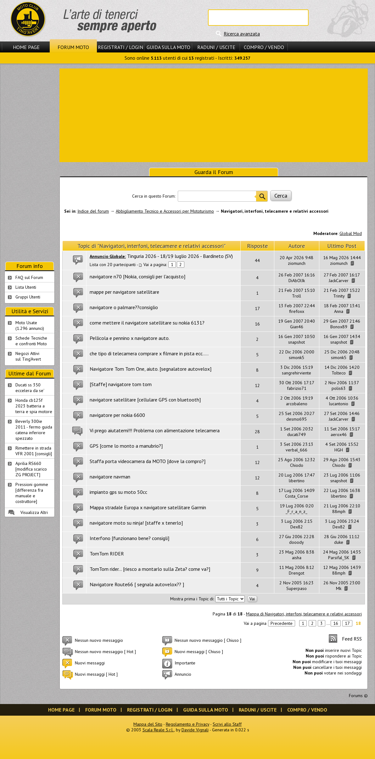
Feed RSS (352, 639)
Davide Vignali (195, 730)
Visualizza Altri (34, 512)
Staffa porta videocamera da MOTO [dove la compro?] (147, 461)
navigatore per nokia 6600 (117, 415)
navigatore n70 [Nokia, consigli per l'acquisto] (137, 276)
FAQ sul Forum (29, 277)
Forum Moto (73, 47)
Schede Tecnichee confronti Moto (31, 341)
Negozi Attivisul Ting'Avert (28, 356)
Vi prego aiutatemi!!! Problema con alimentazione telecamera (155, 430)
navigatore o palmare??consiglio (124, 307)
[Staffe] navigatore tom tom (121, 384)
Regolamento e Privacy (187, 724)
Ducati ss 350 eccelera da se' (29, 387)
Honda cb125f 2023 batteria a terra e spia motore (33, 405)
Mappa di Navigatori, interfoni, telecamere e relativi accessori (304, 614)
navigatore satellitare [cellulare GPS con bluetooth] (145, 399)
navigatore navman (110, 476)
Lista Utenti (25, 287)
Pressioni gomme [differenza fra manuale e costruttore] (31, 493)
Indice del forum (93, 211)
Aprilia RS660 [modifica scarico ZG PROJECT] (31, 469)
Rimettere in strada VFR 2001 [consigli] (33, 450)
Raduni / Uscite (216, 47)
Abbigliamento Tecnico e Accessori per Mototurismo (165, 211)
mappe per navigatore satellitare (124, 292)
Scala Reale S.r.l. (158, 730)
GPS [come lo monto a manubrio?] (126, 446)
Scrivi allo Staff (227, 724)
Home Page (26, 47)
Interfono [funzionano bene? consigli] (129, 538)
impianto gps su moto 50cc (118, 492)
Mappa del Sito (147, 724)
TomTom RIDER (107, 553)
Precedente (282, 623)
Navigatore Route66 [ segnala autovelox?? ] (137, 584)
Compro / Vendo (264, 47)
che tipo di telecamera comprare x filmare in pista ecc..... (149, 353)
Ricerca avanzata (242, 33)
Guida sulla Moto (168, 47)
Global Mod (350, 233)
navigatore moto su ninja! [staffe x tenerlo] (136, 523)
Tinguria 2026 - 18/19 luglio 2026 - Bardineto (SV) (180, 256)
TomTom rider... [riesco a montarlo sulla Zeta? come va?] (150, 569)
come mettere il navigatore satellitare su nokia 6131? (147, 322)
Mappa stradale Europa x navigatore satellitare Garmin (148, 507)
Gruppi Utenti (27, 297)
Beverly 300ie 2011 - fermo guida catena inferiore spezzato (33, 429)
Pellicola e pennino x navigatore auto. (130, 338)
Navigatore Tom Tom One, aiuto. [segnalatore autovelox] (150, 369)
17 (347, 623)
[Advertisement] (214, 115)
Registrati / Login (120, 47)
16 (335, 623)
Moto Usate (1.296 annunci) (29, 325)
